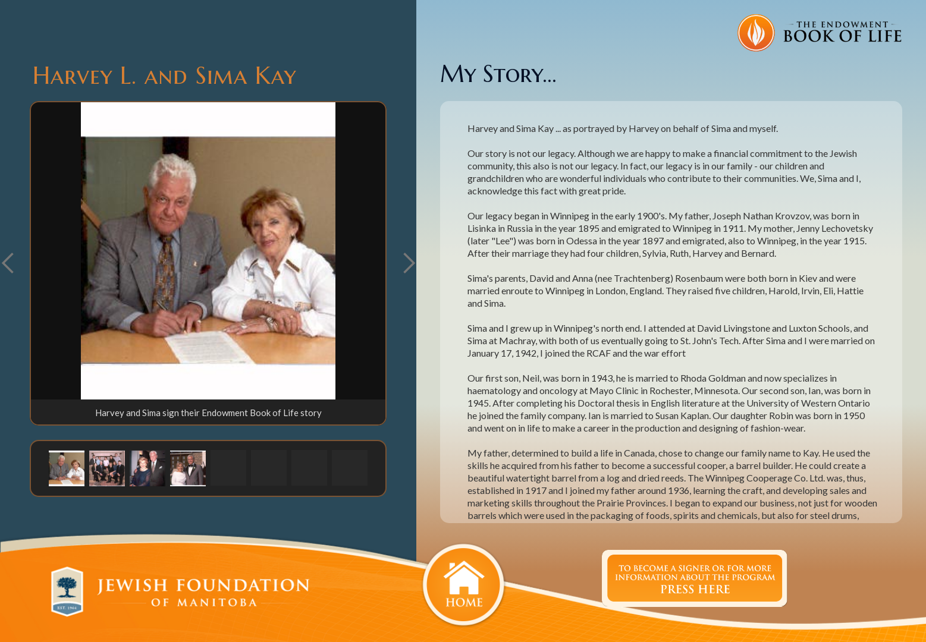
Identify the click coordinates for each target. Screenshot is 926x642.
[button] (408, 263)
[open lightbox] (208, 250)
